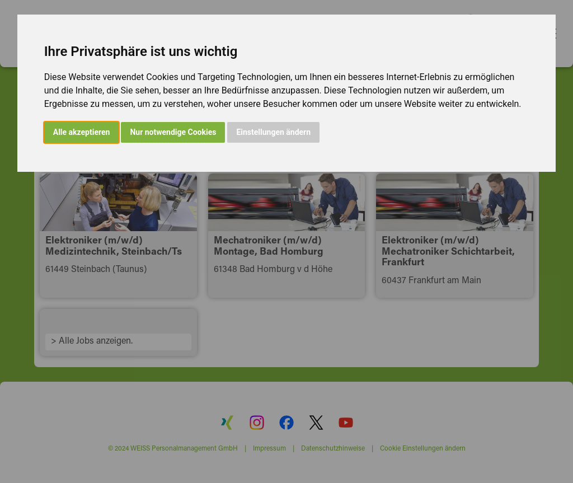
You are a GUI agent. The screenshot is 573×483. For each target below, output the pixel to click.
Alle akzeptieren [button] (81, 132)
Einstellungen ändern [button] (273, 132)
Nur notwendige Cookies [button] (173, 132)
